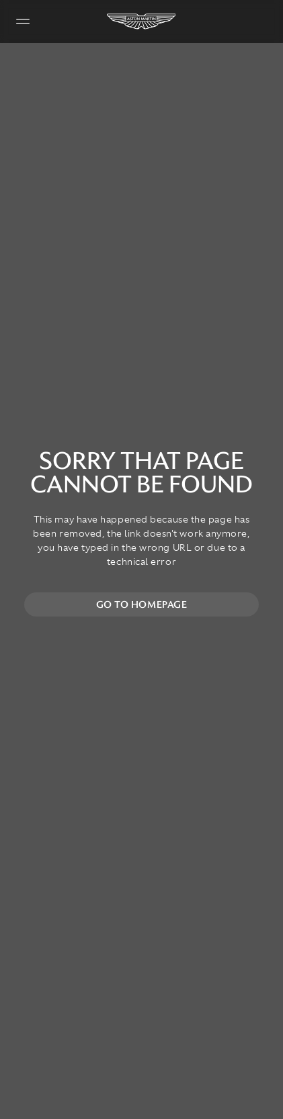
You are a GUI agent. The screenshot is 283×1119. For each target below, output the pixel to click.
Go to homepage (142, 604)
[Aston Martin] (142, 21)
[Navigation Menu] (23, 21)
